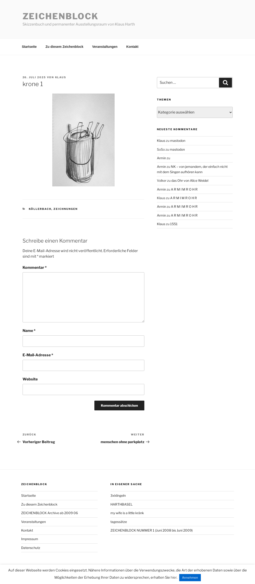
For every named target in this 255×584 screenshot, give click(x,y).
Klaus (60, 77)
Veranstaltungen (104, 47)
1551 (174, 224)
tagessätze (118, 522)
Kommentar (35, 267)
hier (174, 577)
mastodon (177, 141)
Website (30, 379)
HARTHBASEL (121, 504)
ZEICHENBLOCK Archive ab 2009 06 (49, 513)
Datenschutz (30, 548)
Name (29, 330)
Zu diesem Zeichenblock (64, 47)
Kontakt (132, 47)
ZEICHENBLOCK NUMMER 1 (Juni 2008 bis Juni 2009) (151, 530)
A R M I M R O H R (184, 189)
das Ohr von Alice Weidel (189, 180)
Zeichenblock (61, 16)
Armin (161, 158)
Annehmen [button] (190, 577)
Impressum (29, 539)
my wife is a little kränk (127, 513)
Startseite (29, 47)
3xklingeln (118, 495)
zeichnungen (65, 209)
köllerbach (40, 209)
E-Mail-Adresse (38, 355)
